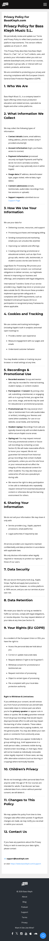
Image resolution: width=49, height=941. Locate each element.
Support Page (14, 200)
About (24, 896)
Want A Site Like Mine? (24, 927)
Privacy (24, 922)
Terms (24, 917)
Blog (24, 902)
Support (24, 912)
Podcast (24, 907)
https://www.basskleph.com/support (25, 863)
